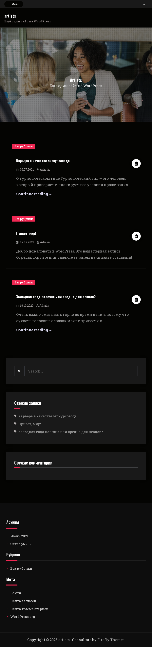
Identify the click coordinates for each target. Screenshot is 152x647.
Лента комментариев (29, 609)
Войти (15, 593)
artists (10, 16)
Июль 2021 (19, 536)
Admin (45, 169)
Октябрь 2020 (21, 543)
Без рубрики (23, 146)
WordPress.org (22, 616)
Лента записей (23, 601)
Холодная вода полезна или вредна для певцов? (56, 296)
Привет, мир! (26, 233)
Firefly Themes (110, 639)
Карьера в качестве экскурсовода (43, 160)
